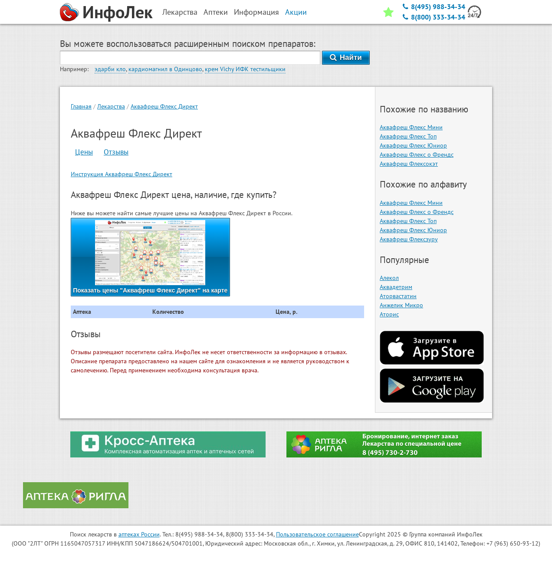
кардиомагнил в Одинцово (165, 69)
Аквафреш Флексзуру (409, 239)
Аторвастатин (398, 296)
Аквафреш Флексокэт (409, 164)
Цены (84, 152)
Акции (296, 12)
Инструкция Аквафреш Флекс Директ (121, 174)
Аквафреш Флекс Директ (164, 106)
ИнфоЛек (117, 11)
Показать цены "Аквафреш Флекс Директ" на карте (150, 257)
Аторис (389, 314)
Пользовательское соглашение (317, 534)
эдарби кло (110, 69)
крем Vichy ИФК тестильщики (245, 69)
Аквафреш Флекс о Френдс (416, 154)
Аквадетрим (396, 287)
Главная (81, 106)
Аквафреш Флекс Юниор (413, 145)
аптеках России (139, 534)
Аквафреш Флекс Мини (411, 127)
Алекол (389, 278)
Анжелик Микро (401, 305)
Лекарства (111, 106)
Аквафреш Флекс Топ (408, 136)
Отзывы (116, 152)
